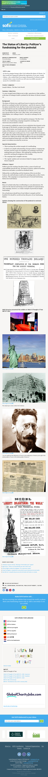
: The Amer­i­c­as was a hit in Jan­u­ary (15, 681)
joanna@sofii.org (28, 762)
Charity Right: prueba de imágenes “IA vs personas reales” (16, 567)
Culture (39, 585)
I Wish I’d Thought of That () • (13, 677)
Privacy (22, 772)
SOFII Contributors (15, 745)
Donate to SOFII (35, 38)
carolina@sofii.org (33, 760)
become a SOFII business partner (18, 7)
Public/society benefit (30, 585)
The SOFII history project (11, 583)
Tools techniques (13, 35)
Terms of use (27, 772)
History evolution (13, 33)
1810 (26, 774)
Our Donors (41, 745)
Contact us (24, 748)
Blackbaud (27, 5)
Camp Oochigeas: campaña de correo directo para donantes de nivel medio (21, 569)
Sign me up (42, 13)
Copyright (33, 772)
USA (5, 585)
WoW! (13, 38)
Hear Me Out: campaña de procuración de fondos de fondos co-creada (19, 571)
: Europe (9, 679)
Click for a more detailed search (38, 19)
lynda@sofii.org (35, 758)
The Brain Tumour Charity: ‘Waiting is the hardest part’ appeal (17, 564)
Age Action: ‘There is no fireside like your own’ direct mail (16, 566)
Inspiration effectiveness (34, 33)
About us (6, 745)
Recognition (19, 585)
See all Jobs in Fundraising (10, 705)
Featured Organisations (30, 745)
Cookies (18, 772)
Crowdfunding (11, 585)
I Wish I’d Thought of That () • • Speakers (16, 675)
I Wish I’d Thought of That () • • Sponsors (16, 673)
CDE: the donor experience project (34, 35)
